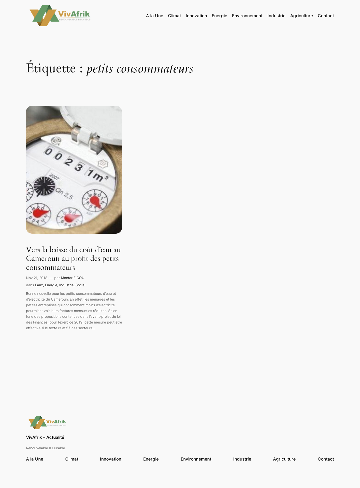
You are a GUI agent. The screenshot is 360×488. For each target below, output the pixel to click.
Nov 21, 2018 (37, 278)
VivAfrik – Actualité (45, 437)
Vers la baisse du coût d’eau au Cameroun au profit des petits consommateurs (73, 259)
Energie (51, 285)
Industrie (66, 285)
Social (80, 285)
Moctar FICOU (72, 278)
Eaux (39, 285)
